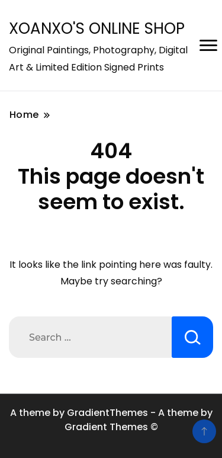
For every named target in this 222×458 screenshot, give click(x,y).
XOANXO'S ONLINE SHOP (97, 28)
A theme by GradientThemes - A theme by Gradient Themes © (111, 420)
